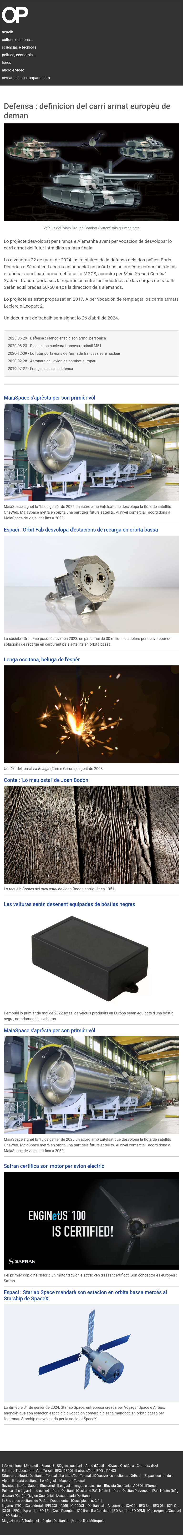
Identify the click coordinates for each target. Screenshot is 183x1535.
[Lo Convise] (100, 1511)
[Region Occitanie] (54, 1521)
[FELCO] (51, 1506)
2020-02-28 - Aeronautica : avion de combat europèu (52, 361)
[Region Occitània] (40, 1496)
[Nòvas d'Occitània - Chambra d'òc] (132, 1466)
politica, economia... (19, 55)
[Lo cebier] (41, 1491)
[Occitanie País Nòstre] (93, 1491)
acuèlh (7, 32)
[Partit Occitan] (63, 1491)
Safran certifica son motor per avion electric (54, 1166)
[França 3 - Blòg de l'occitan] (61, 1466)
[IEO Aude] (119, 1511)
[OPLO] (172, 1506)
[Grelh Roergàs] (63, 1511)
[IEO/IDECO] (64, 1471)
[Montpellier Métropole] (88, 1521)
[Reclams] (47, 1486)
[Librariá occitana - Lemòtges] (34, 1481)
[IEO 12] (43, 1511)
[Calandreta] (34, 1506)
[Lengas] (63, 1486)
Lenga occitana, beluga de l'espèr (42, 660)
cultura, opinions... (17, 39)
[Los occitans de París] (30, 1501)
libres (6, 62)
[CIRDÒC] (77, 1506)
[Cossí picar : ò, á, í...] (86, 1501)
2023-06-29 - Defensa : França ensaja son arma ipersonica (57, 338)
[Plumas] (151, 1486)
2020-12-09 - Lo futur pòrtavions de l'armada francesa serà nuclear (64, 353)
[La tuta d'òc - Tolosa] (75, 1476)
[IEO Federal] (13, 1516)
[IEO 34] (145, 1506)
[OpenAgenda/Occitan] (164, 1511)
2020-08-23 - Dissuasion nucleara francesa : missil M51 (55, 346)
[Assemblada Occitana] (73, 1496)
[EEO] (16, 1511)
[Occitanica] (95, 1506)
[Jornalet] (31, 1466)
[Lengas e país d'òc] (87, 1486)
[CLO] (6, 1511)
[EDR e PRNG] (106, 1471)
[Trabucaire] (23, 1471)
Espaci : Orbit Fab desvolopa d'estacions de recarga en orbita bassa (81, 530)
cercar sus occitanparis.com (26, 78)
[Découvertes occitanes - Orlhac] (117, 1476)
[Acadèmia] (115, 1506)
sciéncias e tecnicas (19, 47)
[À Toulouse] (29, 1521)
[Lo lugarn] (23, 1491)
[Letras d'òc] (84, 1471)
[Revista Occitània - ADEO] (123, 1486)
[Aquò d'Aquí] (94, 1466)
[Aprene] (29, 1511)
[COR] (64, 1506)
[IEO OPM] (137, 1511)
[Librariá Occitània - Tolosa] (37, 1476)
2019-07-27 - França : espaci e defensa (40, 368)
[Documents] (59, 1501)
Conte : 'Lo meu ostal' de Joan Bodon (46, 780)
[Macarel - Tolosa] (71, 1481)
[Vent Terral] (43, 1471)
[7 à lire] (83, 1511)
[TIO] (18, 1506)
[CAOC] (131, 1506)
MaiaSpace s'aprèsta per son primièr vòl (49, 398)
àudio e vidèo (13, 70)
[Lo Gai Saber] (27, 1486)
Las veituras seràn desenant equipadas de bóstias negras (69, 904)
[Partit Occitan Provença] (130, 1491)
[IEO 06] (158, 1506)
